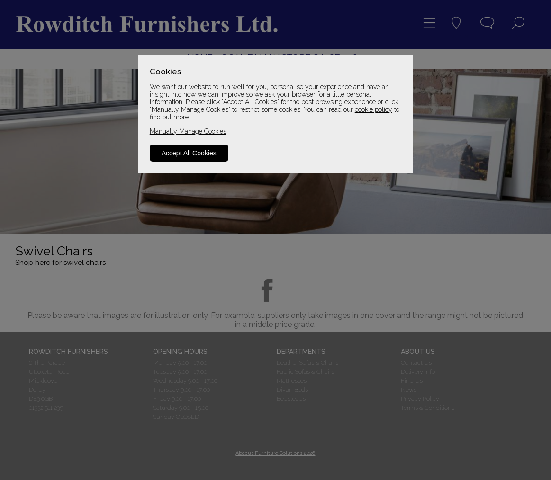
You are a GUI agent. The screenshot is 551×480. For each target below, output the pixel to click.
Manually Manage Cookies (188, 131)
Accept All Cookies (189, 153)
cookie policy (373, 109)
